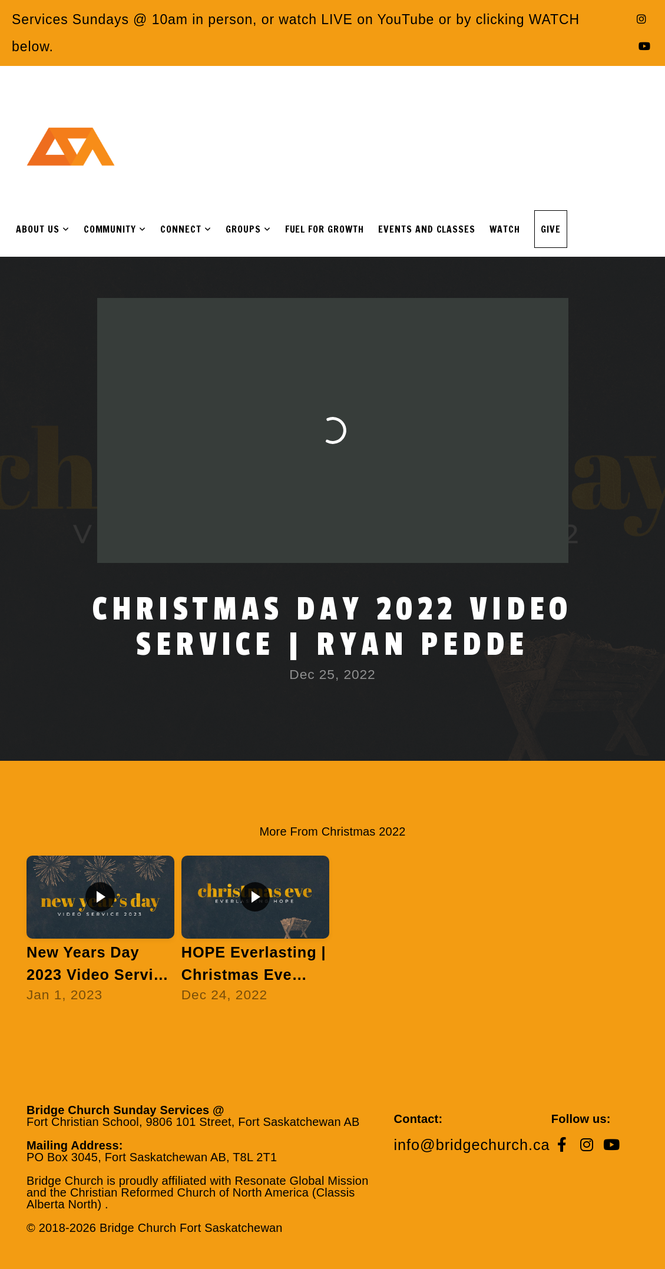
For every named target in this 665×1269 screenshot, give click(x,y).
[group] (100, 934)
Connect (185, 229)
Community (115, 229)
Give (551, 229)
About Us (43, 229)
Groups (248, 229)
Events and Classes (426, 229)
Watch (504, 229)
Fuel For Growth (324, 229)
